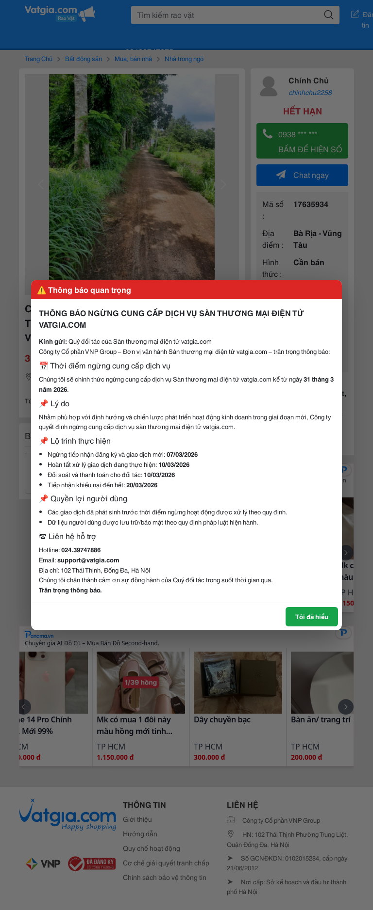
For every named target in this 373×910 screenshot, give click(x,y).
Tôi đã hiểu (311, 616)
